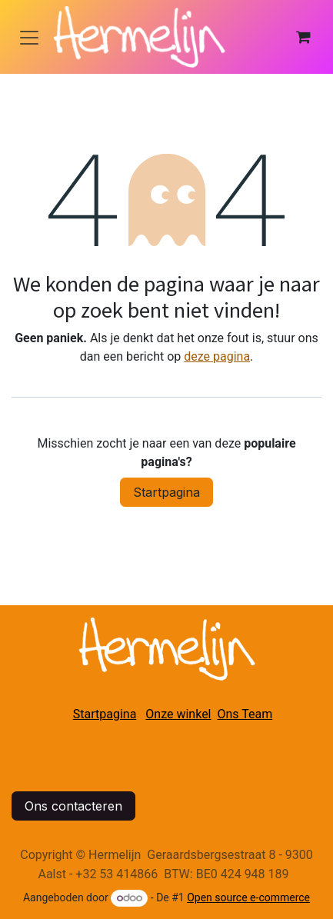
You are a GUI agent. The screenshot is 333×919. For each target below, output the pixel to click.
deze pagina (217, 356)
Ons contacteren (73, 806)
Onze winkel (178, 714)
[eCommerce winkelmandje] (303, 36)
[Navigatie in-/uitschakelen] (29, 36)
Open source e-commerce (248, 897)
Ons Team (245, 714)
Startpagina (166, 492)
